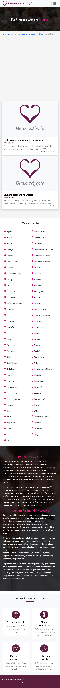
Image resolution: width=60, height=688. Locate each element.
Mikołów (10, 321)
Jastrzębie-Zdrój (14, 273)
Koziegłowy (39, 291)
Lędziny (37, 303)
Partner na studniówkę (16, 657)
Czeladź (10, 255)
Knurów (37, 285)
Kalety (9, 279)
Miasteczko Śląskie (42, 315)
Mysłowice (38, 321)
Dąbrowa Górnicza (42, 261)
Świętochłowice (13, 399)
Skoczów (38, 375)
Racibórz (38, 351)
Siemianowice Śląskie (43, 369)
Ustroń (10, 411)
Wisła (9, 416)
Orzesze (10, 333)
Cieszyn (10, 249)
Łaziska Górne (40, 309)
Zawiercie (38, 428)
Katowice (38, 279)
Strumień (38, 387)
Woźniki (37, 422)
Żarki (9, 434)
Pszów (37, 345)
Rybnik (37, 363)
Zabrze (10, 428)
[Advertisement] (30, 67)
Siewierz (10, 375)
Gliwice (10, 267)
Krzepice (38, 297)
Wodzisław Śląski (41, 416)
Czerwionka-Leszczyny (43, 255)
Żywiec (9, 440)
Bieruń (9, 237)
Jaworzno (38, 273)
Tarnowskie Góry (41, 399)
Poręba (37, 339)
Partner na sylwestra (44, 657)
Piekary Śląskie (40, 333)
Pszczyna (11, 345)
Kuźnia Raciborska (14, 303)
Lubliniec (10, 309)
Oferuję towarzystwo (44, 623)
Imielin (37, 267)
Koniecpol (11, 291)
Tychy (36, 405)
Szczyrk (37, 393)
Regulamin (14, 683)
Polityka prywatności (27, 683)
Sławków (10, 381)
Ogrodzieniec (39, 327)
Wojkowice (11, 422)
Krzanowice (12, 297)
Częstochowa (12, 261)
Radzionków (39, 357)
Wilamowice (39, 411)
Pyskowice (11, 351)
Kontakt (5, 683)
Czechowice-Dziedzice (43, 249)
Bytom (9, 243)
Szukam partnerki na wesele (18, 194)
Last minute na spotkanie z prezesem (23, 140)
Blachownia (39, 237)
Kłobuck (10, 285)
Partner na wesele (15, 622)
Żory (36, 434)
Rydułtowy (11, 369)
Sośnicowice (12, 387)
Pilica (9, 339)
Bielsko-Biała (39, 231)
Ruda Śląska (12, 363)
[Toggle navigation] (54, 3)
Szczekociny (12, 393)
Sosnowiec (38, 381)
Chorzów (38, 243)
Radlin (9, 357)
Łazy (8, 315)
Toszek (10, 405)
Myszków (10, 327)
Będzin (9, 231)
